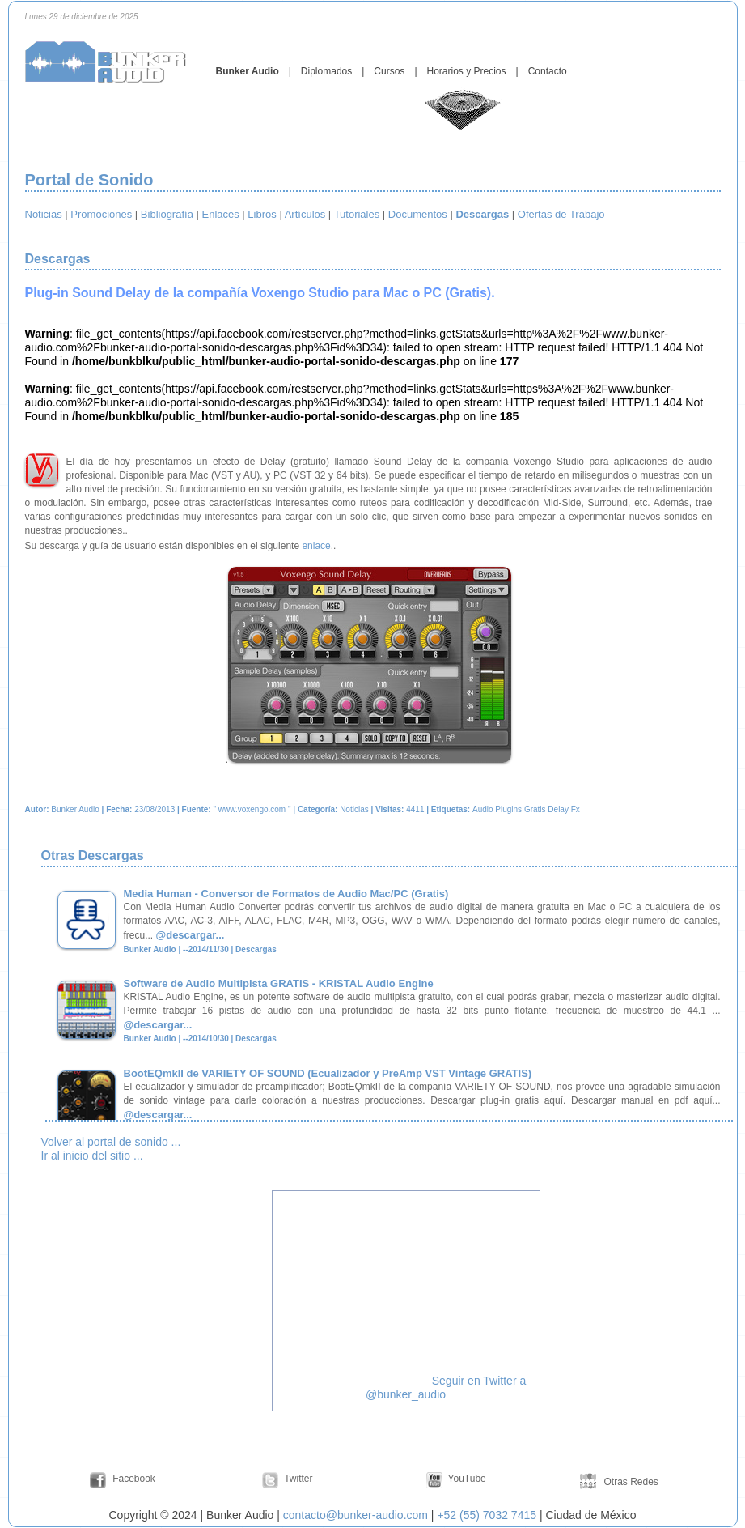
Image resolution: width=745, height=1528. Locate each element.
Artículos (305, 214)
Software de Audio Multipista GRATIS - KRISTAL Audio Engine (279, 983)
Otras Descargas (94, 855)
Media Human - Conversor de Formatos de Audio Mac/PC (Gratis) (286, 893)
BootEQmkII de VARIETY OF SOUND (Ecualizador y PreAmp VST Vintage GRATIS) (328, 1073)
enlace (316, 545)
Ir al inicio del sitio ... (92, 1155)
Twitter (298, 1478)
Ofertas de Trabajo (561, 214)
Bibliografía (167, 214)
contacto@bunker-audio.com (355, 1515)
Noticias (43, 214)
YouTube (467, 1478)
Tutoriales (357, 214)
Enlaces (220, 214)
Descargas (59, 259)
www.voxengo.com (252, 809)
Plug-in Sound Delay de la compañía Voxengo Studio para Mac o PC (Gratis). (260, 293)
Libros (262, 214)
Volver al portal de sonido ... (111, 1141)
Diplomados (326, 71)
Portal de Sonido (89, 180)
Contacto (547, 71)
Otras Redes (630, 1482)
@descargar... (190, 935)
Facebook (133, 1478)
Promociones (101, 214)
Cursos (389, 71)
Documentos (417, 214)
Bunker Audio (247, 71)
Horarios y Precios (466, 71)
